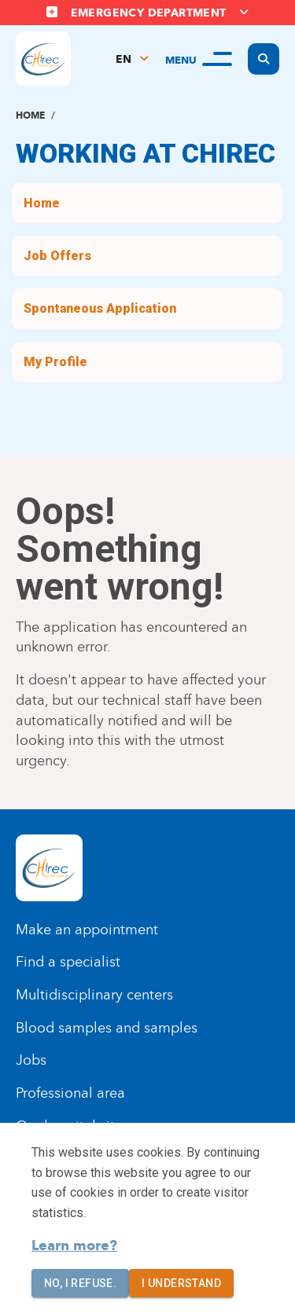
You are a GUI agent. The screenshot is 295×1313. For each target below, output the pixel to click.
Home (30, 115)
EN (123, 59)
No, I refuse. (80, 1283)
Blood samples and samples (106, 1027)
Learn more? (74, 1245)
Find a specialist (68, 961)
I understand (181, 1283)
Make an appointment (87, 929)
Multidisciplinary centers (94, 994)
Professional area (70, 1093)
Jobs (31, 1060)
